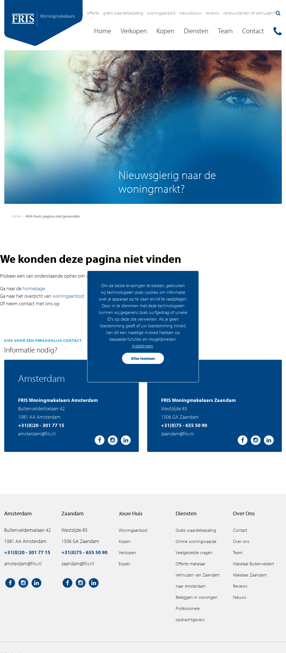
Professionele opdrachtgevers (190, 614)
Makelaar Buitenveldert (253, 563)
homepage (34, 288)
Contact (240, 530)
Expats (124, 563)
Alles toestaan (143, 358)
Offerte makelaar (191, 563)
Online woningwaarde (196, 541)
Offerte (93, 13)
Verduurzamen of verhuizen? (249, 13)
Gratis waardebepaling (123, 13)
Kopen (125, 541)
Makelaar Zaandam (250, 575)
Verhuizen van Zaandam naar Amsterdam (198, 580)
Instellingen (142, 346)
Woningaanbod (161, 13)
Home (16, 216)
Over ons (241, 541)
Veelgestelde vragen (194, 552)
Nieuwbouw (190, 13)
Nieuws (239, 597)
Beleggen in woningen (197, 597)
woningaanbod (68, 296)
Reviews (212, 13)
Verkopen (127, 552)
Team (237, 552)
